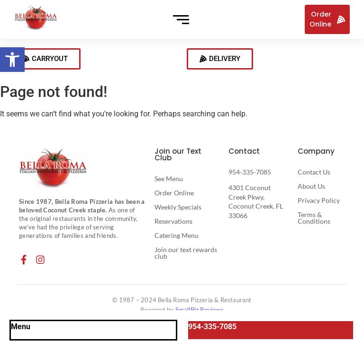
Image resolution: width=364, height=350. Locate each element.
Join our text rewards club (186, 252)
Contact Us (314, 172)
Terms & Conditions (314, 217)
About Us (311, 186)
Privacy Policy (319, 200)
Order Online (174, 193)
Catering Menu (177, 235)
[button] (12, 59)
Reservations (173, 221)
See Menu (169, 179)
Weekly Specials (178, 207)
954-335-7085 (249, 172)
